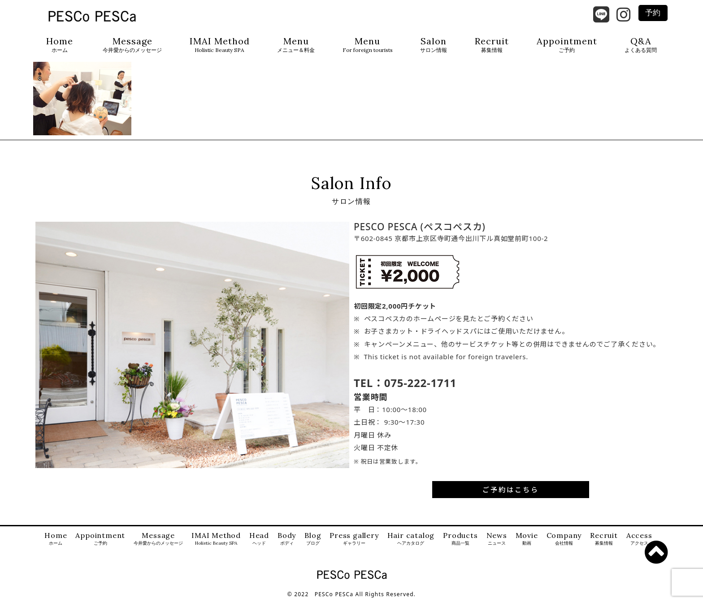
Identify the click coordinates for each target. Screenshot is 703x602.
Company (564, 539)
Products (460, 539)
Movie (527, 539)
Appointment (567, 45)
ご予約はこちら (510, 490)
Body (287, 539)
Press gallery (354, 539)
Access (639, 539)
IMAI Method (220, 45)
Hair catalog (411, 539)
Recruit (492, 45)
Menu (296, 45)
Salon (433, 45)
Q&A (641, 45)
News (496, 539)
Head (259, 539)
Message (132, 45)
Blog (312, 539)
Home (59, 45)
